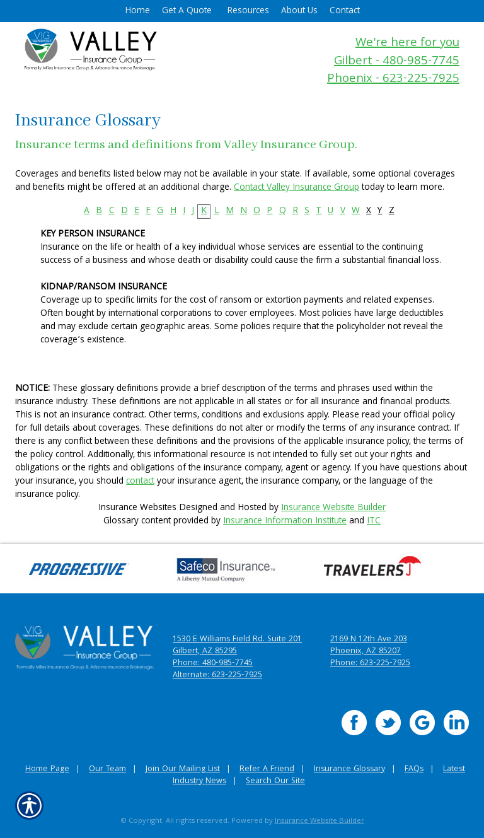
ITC (374, 521)
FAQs (414, 769)
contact (140, 481)
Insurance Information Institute (285, 521)
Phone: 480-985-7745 (213, 663)
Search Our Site (275, 781)
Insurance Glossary (349, 769)
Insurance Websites (137, 508)
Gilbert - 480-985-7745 (396, 62)
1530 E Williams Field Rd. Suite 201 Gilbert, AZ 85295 (237, 645)
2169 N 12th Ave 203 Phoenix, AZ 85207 (368, 645)
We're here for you (407, 44)
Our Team (107, 769)
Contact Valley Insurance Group (296, 187)
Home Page (47, 769)
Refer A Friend (266, 769)
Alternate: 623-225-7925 (217, 675)
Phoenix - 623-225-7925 (393, 80)
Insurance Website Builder (333, 508)
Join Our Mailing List (183, 769)
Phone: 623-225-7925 (370, 663)
